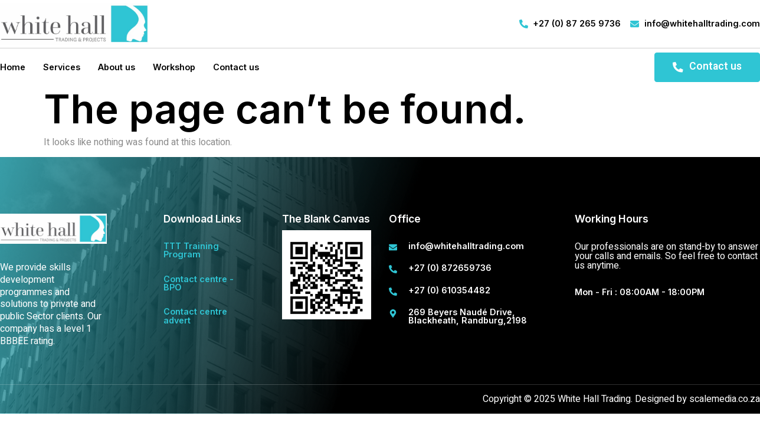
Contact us (236, 67)
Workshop (174, 67)
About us (116, 67)
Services (61, 67)
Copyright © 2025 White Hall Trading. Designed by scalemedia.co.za (621, 399)
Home (12, 67)
